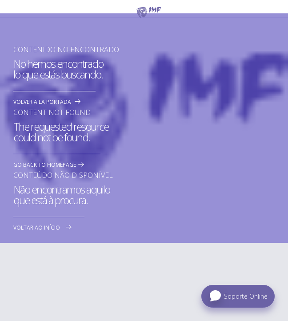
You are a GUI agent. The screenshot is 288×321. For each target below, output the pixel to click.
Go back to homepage (44, 165)
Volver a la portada (42, 102)
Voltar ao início (36, 227)
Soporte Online (246, 296)
